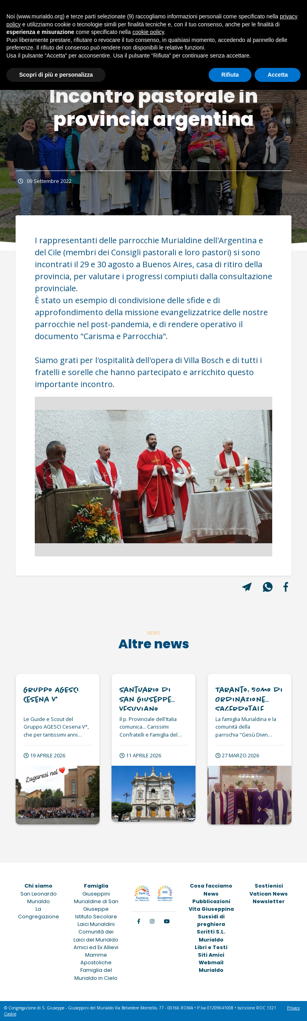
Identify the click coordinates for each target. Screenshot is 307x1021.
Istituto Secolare (96, 916)
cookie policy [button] (148, 32)
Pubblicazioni (211, 901)
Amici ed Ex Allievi (96, 947)
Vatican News (268, 893)
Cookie (10, 1014)
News (211, 893)
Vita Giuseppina (211, 909)
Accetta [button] (277, 75)
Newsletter (269, 901)
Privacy (293, 1008)
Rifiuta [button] (230, 75)
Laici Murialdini (96, 924)
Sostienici (269, 885)
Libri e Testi (211, 947)
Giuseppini (96, 893)
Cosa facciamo (211, 885)
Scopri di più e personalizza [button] (56, 75)
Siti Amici (211, 954)
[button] (52, 476)
